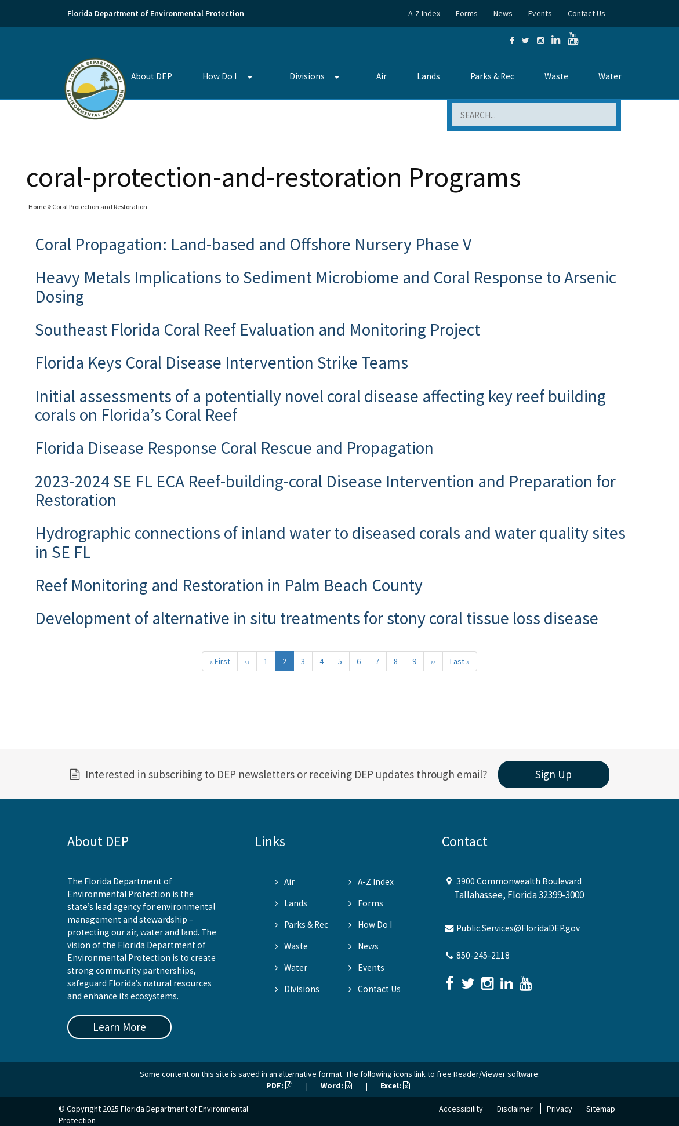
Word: (336, 1085)
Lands (428, 76)
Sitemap (600, 1108)
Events (540, 13)
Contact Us (586, 13)
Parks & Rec (492, 76)
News (503, 13)
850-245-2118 (483, 955)
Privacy (559, 1108)
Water (610, 76)
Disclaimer (515, 1108)
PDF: (279, 1085)
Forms (467, 13)
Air (381, 76)
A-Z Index (424, 13)
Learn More (119, 1027)
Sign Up (553, 774)
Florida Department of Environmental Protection (155, 13)
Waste (556, 76)
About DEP (151, 76)
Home (37, 206)
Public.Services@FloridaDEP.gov (518, 928)
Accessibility (461, 1108)
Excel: (395, 1085)
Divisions (307, 76)
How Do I (219, 76)
